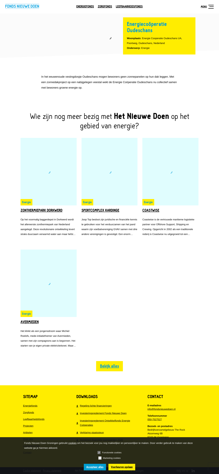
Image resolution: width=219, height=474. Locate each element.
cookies (72, 443)
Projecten (28, 426)
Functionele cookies (109, 452)
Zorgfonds (105, 6)
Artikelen (28, 432)
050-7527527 (155, 419)
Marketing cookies (109, 458)
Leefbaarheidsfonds (129, 6)
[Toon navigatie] (206, 6)
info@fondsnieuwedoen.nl (162, 409)
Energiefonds (85, 6)
